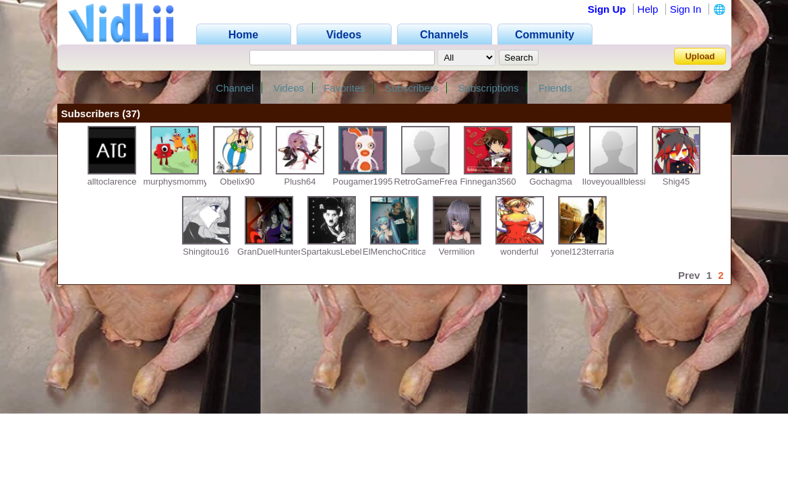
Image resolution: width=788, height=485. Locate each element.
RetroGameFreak (428, 181)
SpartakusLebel (331, 252)
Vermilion (457, 252)
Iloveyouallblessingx (621, 181)
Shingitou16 (206, 252)
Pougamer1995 (363, 181)
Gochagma (550, 181)
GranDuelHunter (269, 252)
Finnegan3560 (488, 181)
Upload (700, 56)
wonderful (519, 252)
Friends (555, 88)
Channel (234, 88)
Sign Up (607, 9)
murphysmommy (176, 181)
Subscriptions (488, 88)
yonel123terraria (582, 252)
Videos (288, 88)
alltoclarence (112, 181)
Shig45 (676, 181)
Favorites (344, 88)
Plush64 (300, 181)
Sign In (686, 9)
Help (648, 9)
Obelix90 (237, 181)
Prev (689, 275)
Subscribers (411, 88)
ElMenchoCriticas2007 (406, 252)
